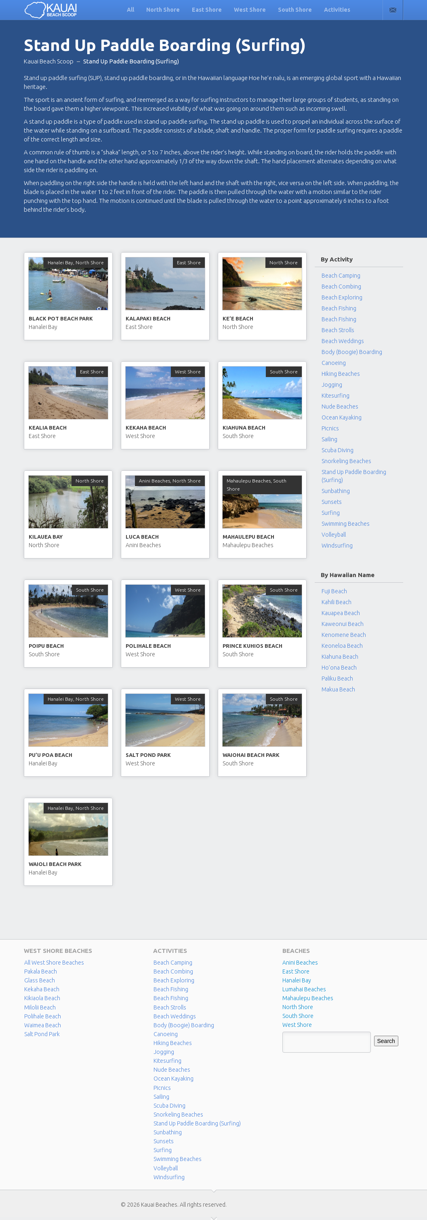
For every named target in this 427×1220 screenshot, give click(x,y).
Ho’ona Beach (339, 667)
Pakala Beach (40, 971)
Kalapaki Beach (148, 318)
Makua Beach (338, 689)
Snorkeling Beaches (346, 461)
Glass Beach (39, 980)
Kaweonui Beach (343, 624)
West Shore (250, 9)
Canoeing (334, 363)
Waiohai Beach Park (251, 755)
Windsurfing (337, 545)
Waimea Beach (42, 1025)
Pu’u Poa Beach (50, 755)
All (130, 9)
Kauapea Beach (341, 613)
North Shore (163, 9)
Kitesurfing (335, 395)
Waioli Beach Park (55, 864)
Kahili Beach (336, 602)
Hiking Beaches (341, 374)
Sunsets (332, 502)
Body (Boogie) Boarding (352, 352)
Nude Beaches (340, 406)
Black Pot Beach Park (61, 318)
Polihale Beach (148, 646)
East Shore (207, 9)
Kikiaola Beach (42, 998)
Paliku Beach (337, 678)
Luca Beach (142, 536)
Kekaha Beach (146, 427)
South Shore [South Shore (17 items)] (297, 1016)
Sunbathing (336, 491)
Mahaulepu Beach (248, 536)
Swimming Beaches (346, 523)
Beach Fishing (339, 308)
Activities (337, 9)
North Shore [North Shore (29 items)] (297, 1007)
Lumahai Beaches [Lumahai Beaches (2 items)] (304, 989)
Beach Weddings (343, 341)
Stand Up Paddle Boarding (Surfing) (354, 476)
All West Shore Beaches (54, 962)
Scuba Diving (337, 450)
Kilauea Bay (46, 536)
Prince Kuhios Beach (252, 646)
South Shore (295, 9)
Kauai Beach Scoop (49, 61)
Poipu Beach (46, 646)
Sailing (329, 439)
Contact (393, 10)
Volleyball (334, 534)
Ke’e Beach (238, 318)
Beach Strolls (338, 330)
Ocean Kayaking (342, 417)
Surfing (331, 513)
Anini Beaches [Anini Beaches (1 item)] (300, 962)
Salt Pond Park (148, 755)
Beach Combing (341, 286)
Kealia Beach (48, 427)
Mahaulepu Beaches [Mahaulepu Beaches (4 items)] (307, 998)
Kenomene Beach (344, 635)
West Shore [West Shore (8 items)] (297, 1025)
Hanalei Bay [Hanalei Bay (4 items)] (296, 980)
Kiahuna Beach (244, 427)
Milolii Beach (40, 1007)
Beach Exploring (342, 297)
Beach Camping (173, 962)
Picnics (330, 428)
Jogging (332, 384)
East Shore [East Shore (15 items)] (295, 971)
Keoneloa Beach (342, 646)
